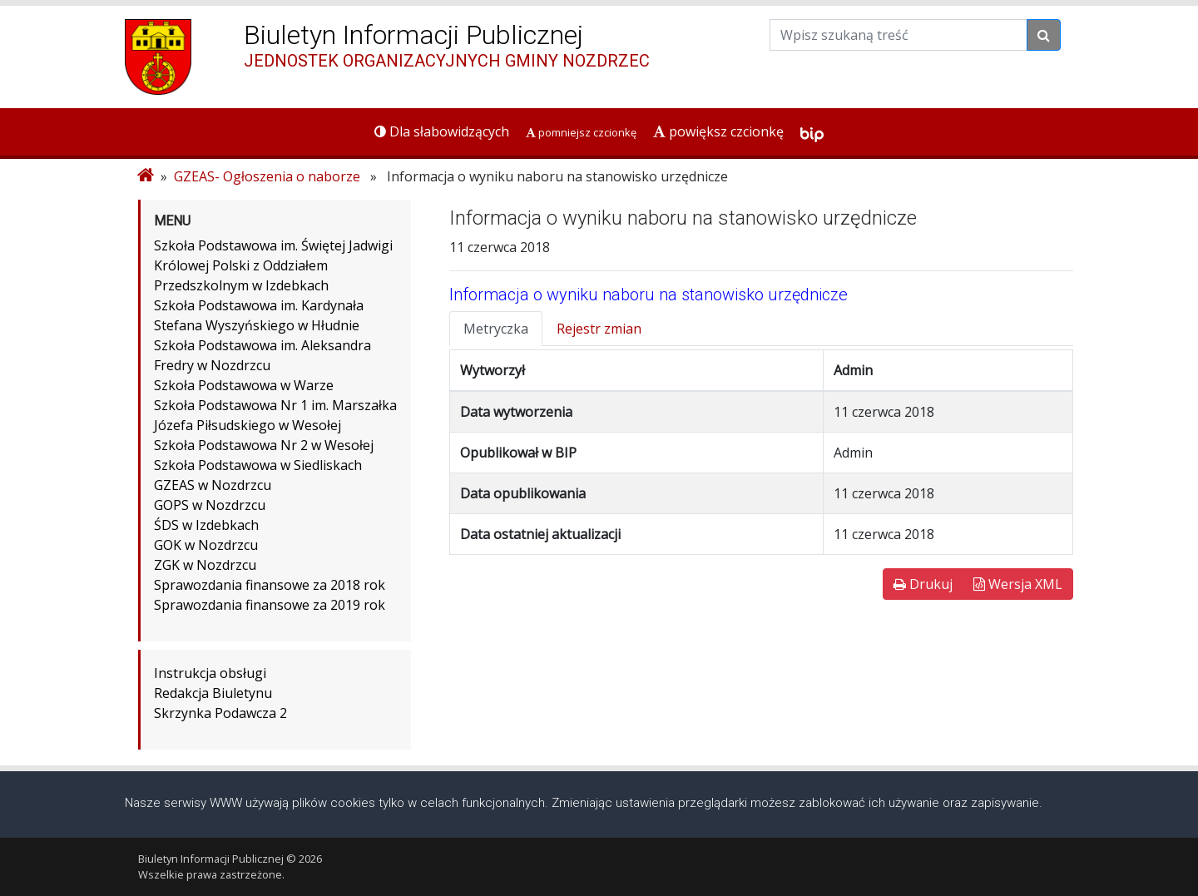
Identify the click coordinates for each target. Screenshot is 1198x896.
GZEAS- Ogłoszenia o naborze (267, 176)
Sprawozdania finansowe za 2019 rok (269, 605)
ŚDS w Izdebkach (206, 525)
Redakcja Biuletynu (213, 693)
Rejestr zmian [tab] (599, 328)
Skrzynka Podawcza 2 (220, 713)
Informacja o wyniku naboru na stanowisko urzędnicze (648, 294)
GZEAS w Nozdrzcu (212, 485)
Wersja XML (1017, 584)
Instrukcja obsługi (210, 673)
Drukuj (923, 584)
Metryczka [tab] (495, 328)
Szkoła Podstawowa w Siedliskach (258, 465)
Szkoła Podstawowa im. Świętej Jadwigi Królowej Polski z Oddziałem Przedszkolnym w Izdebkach (273, 265)
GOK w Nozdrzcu (206, 545)
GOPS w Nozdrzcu (209, 505)
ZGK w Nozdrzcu (205, 565)
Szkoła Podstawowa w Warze (244, 385)
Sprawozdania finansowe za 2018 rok (269, 585)
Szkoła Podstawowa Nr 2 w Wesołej (264, 445)
